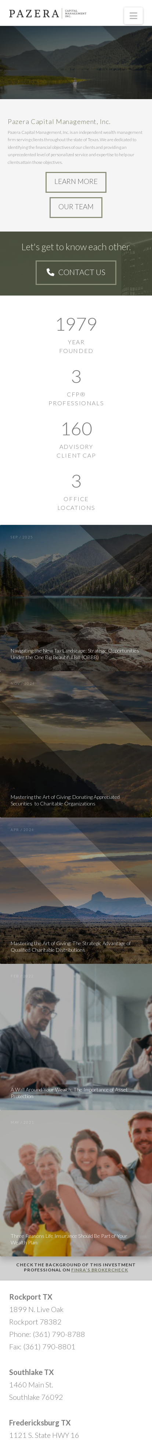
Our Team (76, 206)
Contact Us (76, 272)
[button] (133, 15)
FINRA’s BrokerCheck (99, 1270)
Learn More (76, 181)
